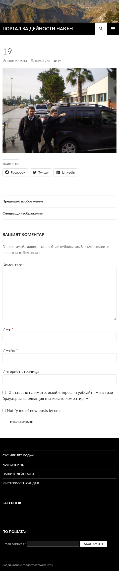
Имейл (10, 350)
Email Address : (14, 544)
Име (8, 329)
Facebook (12, 503)
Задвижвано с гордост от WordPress (28, 565)
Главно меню (113, 29)
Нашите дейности (18, 474)
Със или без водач (18, 455)
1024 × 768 (42, 61)
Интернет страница (21, 371)
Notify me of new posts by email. (35, 410)
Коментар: (14, 264)
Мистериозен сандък (21, 483)
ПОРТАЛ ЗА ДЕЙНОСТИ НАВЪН (38, 28)
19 (59, 61)
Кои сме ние (13, 464)
